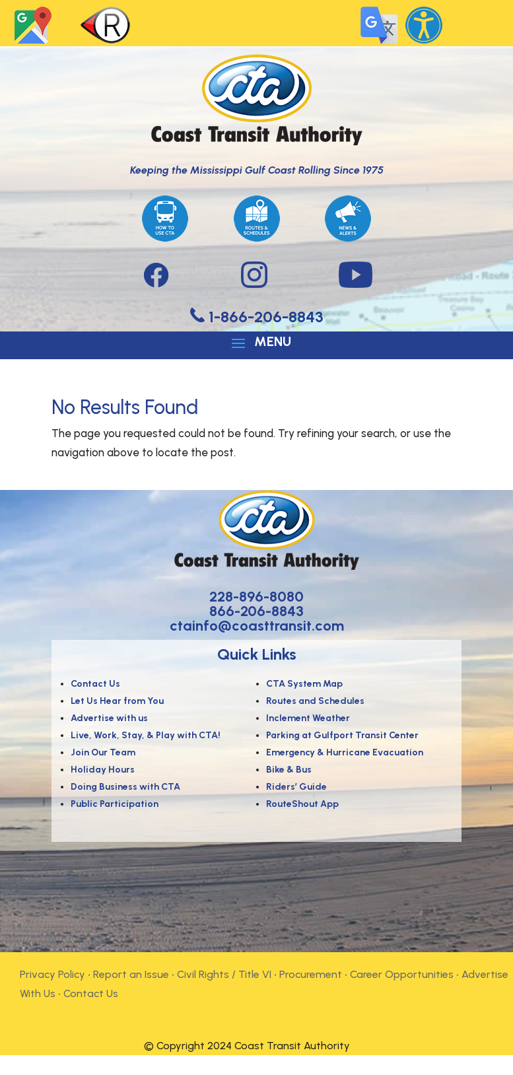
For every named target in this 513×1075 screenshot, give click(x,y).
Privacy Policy (52, 974)
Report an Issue (131, 974)
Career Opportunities (402, 974)
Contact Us (90, 993)
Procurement (310, 974)
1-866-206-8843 (264, 316)
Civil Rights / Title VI (224, 974)
